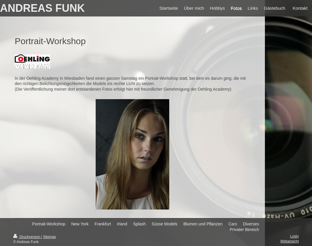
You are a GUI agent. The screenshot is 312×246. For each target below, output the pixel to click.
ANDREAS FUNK (42, 8)
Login (294, 236)
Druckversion (27, 237)
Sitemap (49, 237)
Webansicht (290, 241)
